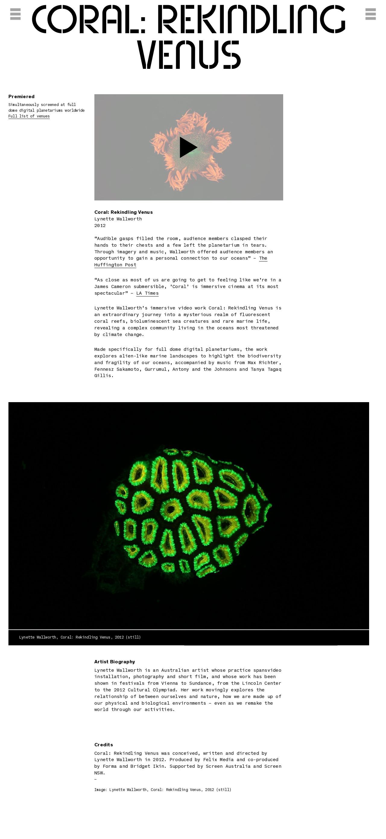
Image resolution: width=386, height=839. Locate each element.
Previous (62, 519)
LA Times (147, 293)
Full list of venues (29, 116)
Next (315, 519)
